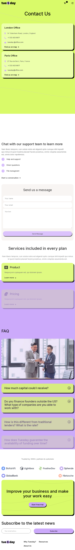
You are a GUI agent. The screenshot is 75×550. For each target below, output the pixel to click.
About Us (27, 546)
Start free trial (37, 505)
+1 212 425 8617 (14, 38)
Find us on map (11, 47)
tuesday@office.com (15, 70)
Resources (43, 542)
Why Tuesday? (30, 542)
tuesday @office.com (15, 42)
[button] (65, 3)
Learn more (10, 279)
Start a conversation (11, 179)
